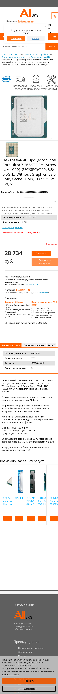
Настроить (28, 689)
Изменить (16, 38)
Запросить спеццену (45, 261)
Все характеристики (12, 227)
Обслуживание (25, 652)
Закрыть (35, 38)
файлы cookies (33, 659)
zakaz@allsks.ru (31, 284)
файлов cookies (10, 674)
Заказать (41, 253)
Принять (29, 681)
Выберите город (26, 21)
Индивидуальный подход (30, 648)
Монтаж (22, 656)
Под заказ (51, 244)
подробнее (43, 292)
